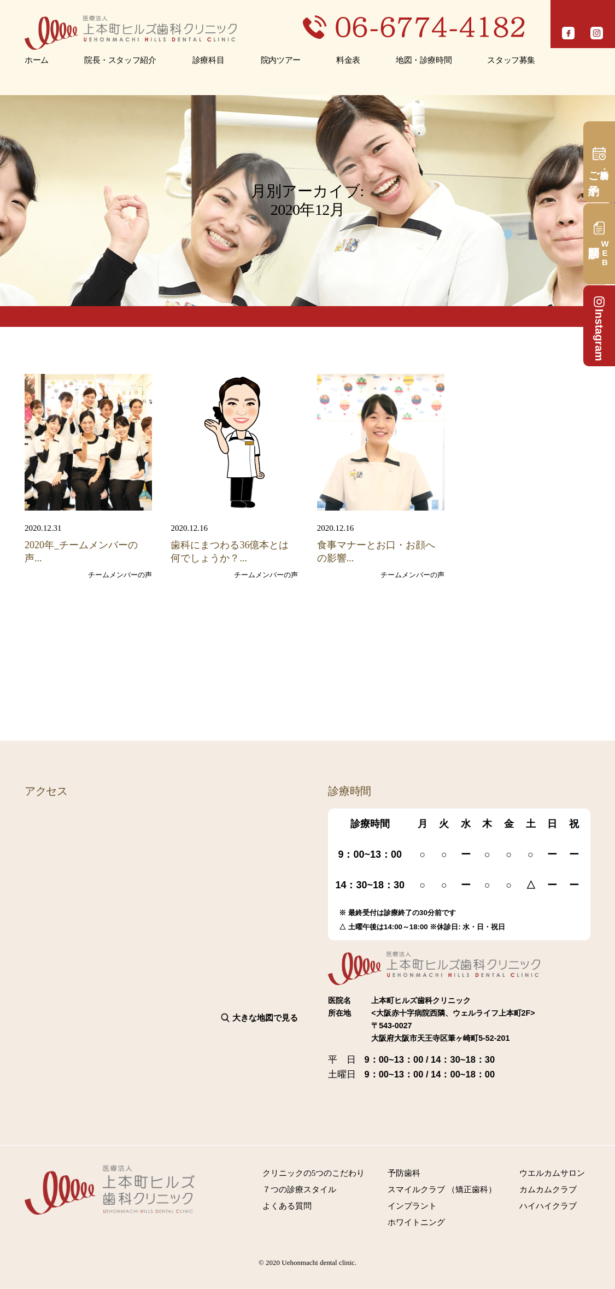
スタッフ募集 (511, 60)
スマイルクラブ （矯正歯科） (442, 1189)
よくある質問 (287, 1206)
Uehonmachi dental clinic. (319, 1262)
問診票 (605, 253)
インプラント (412, 1206)
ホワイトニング (416, 1222)
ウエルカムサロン (552, 1173)
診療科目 (208, 60)
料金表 (348, 60)
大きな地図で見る (265, 1017)
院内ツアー (281, 60)
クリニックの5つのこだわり (313, 1173)
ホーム (37, 60)
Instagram (599, 328)
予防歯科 (404, 1173)
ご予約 (594, 171)
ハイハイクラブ (548, 1206)
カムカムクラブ (548, 1189)
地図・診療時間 (424, 60)
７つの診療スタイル (299, 1189)
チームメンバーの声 (120, 575)
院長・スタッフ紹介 (120, 60)
